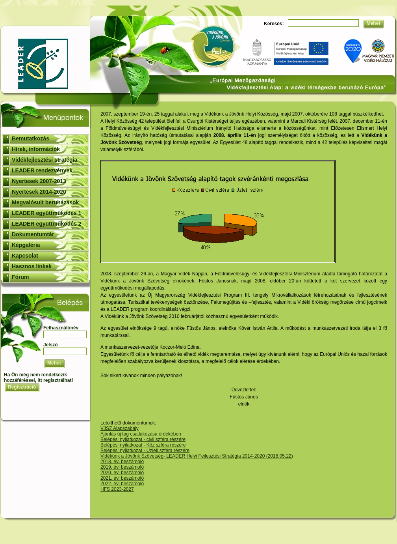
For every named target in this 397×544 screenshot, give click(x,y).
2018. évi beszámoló (122, 461)
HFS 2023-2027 (117, 489)
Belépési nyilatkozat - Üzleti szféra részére (144, 450)
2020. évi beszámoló (122, 472)
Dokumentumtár (33, 234)
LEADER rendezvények (42, 170)
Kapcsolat (25, 255)
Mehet (373, 23)
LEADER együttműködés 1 (47, 213)
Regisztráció (22, 387)
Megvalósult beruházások (45, 202)
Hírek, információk (36, 149)
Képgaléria (26, 245)
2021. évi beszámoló (122, 478)
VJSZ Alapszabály (119, 428)
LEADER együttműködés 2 (47, 224)
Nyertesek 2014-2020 (39, 192)
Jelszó (50, 345)
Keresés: (274, 23)
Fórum (20, 277)
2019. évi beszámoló (122, 467)
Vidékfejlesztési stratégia (44, 160)
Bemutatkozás (30, 138)
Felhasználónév (60, 328)
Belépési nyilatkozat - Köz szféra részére (143, 445)
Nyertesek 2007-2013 (39, 181)
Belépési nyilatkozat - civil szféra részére (143, 439)
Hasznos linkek (32, 266)
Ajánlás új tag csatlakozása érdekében (140, 434)
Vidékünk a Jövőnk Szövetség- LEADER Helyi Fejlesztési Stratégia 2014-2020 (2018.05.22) (196, 456)
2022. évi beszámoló (122, 483)
